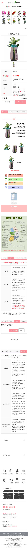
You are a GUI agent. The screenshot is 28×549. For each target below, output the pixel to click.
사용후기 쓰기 (14, 330)
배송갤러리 (17, 112)
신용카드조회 (15, 535)
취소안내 (19, 493)
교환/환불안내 (23, 112)
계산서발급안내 (8, 498)
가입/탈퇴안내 (8, 495)
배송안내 (10, 112)
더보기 (21, 330)
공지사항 (5, 440)
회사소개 (4, 533)
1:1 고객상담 (14, 518)
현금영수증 (10, 535)
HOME (24, 28)
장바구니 (7, 102)
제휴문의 (5, 535)
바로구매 (20, 102)
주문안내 (8, 491)
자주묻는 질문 (6, 518)
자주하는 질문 (6, 455)
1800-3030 (19, 6)
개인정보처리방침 (14, 533)
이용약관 (8, 533)
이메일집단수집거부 (21, 533)
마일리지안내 (19, 495)
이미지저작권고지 (21, 535)
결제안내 (8, 493)
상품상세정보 (4, 112)
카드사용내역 (19, 498)
